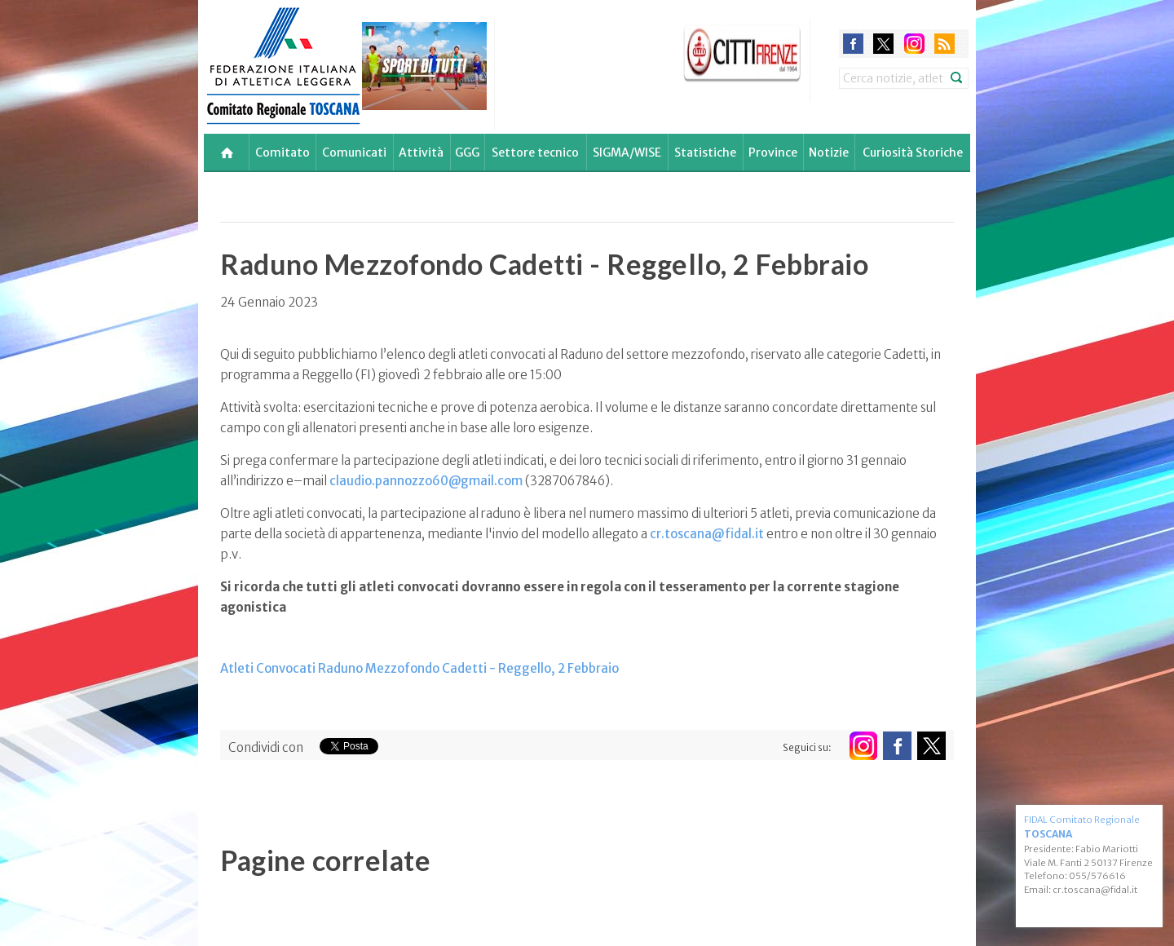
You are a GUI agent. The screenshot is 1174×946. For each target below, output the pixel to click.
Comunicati (354, 152)
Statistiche (705, 152)
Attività (421, 152)
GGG (467, 152)
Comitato (282, 152)
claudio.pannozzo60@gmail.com (426, 480)
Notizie (829, 152)
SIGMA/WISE (627, 152)
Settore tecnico (535, 152)
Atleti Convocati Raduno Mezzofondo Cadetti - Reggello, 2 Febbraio (419, 668)
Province (772, 152)
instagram (914, 43)
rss (944, 43)
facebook (853, 43)
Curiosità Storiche (913, 152)
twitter (883, 43)
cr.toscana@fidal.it (707, 534)
